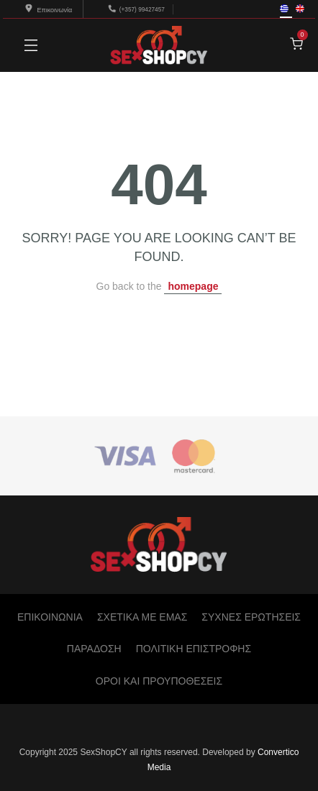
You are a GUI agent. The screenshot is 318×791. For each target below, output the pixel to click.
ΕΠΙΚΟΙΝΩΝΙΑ (50, 617)
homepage (193, 286)
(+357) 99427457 (142, 9)
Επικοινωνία (49, 10)
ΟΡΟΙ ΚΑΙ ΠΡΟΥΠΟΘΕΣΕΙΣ (159, 681)
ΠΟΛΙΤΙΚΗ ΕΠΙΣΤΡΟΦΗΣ (193, 648)
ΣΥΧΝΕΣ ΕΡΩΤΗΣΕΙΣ (251, 617)
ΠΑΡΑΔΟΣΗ (94, 648)
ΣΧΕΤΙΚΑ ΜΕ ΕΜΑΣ (142, 617)
